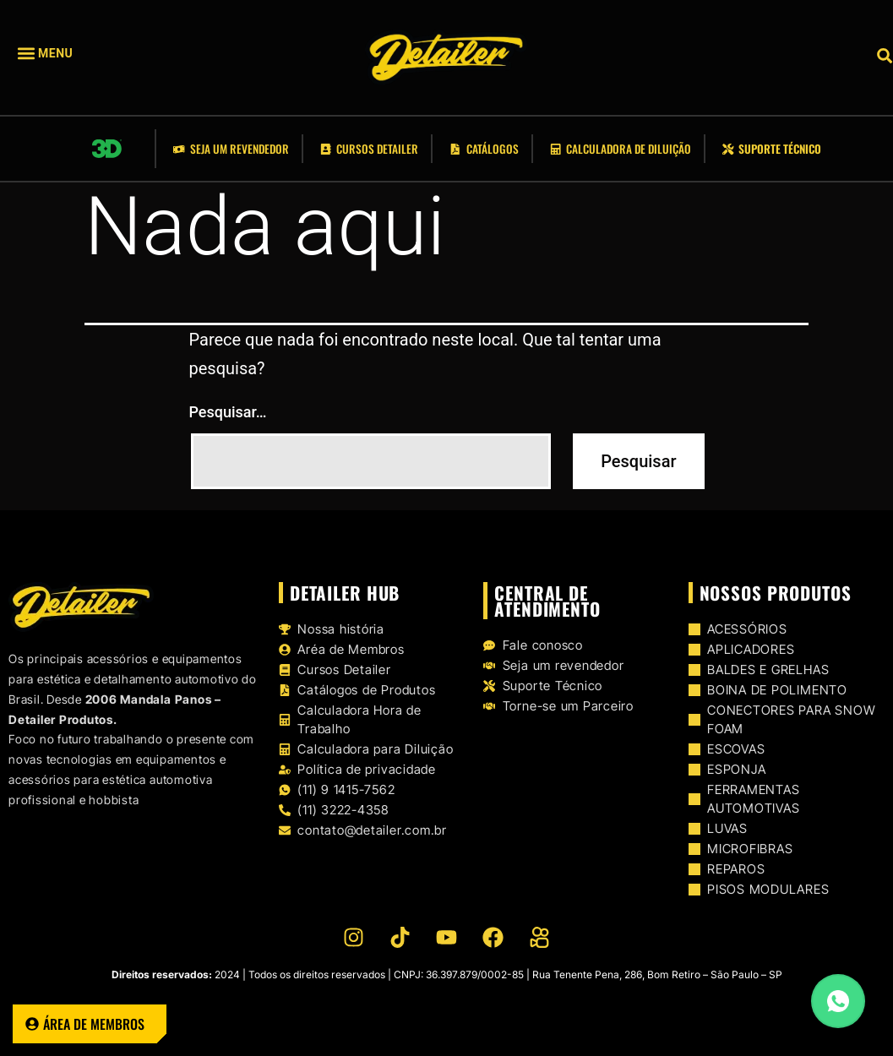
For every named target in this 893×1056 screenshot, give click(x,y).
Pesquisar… (228, 412)
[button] (70, 54)
